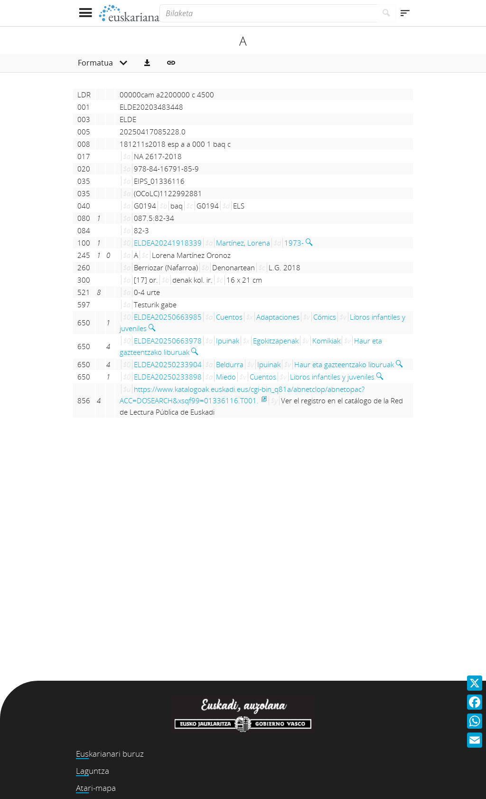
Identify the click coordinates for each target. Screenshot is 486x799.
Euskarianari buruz (110, 753)
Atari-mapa (96, 787)
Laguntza (92, 770)
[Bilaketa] (268, 13)
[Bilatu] (386, 13)
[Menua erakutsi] (85, 13)
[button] (147, 63)
